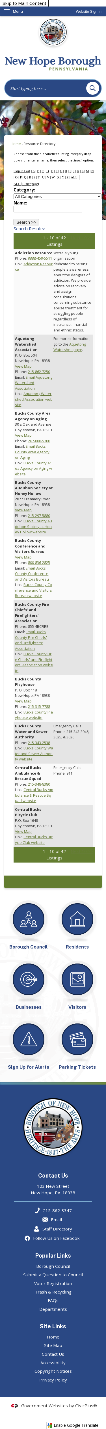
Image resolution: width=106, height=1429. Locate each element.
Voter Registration (53, 1283)
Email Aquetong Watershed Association (33, 383)
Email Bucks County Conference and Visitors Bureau (32, 574)
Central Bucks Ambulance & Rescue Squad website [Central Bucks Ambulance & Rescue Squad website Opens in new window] (34, 795)
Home (16, 143)
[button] (92, 88)
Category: (24, 190)
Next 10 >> (82, 237)
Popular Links (53, 1255)
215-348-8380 (39, 784)
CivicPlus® (86, 1405)
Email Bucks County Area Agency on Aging (32, 452)
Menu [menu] (18, 11)
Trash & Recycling (53, 1292)
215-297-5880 (39, 515)
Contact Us (53, 1354)
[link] (88, 11)
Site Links (53, 1326)
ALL (74, 177)
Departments (53, 1309)
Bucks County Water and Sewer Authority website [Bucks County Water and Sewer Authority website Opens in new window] (34, 753)
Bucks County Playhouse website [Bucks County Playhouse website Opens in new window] (34, 715)
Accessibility (53, 1362)
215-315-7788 (39, 706)
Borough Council (53, 1266)
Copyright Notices (53, 1371)
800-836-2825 (39, 562)
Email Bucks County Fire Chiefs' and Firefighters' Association (31, 640)
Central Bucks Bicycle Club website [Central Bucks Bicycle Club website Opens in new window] (34, 839)
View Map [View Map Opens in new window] (23, 366)
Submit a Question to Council (53, 1274)
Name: (20, 203)
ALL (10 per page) (26, 184)
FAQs (53, 1300)
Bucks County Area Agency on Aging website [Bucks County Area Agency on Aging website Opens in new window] (33, 468)
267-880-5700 (39, 440)
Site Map (53, 1345)
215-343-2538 (39, 742)
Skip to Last (22, 171)
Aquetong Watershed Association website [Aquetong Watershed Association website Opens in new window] (34, 399)
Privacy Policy (53, 1380)
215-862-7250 (39, 371)
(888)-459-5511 (40, 258)
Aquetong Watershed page (69, 347)
